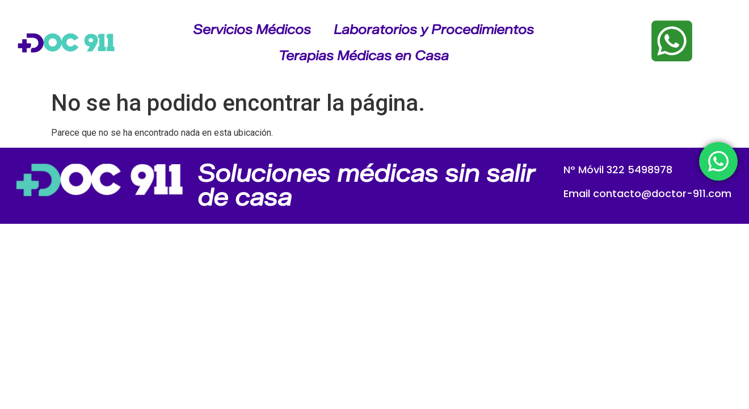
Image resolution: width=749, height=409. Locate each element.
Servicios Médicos (252, 29)
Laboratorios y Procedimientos (434, 29)
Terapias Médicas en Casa (364, 56)
